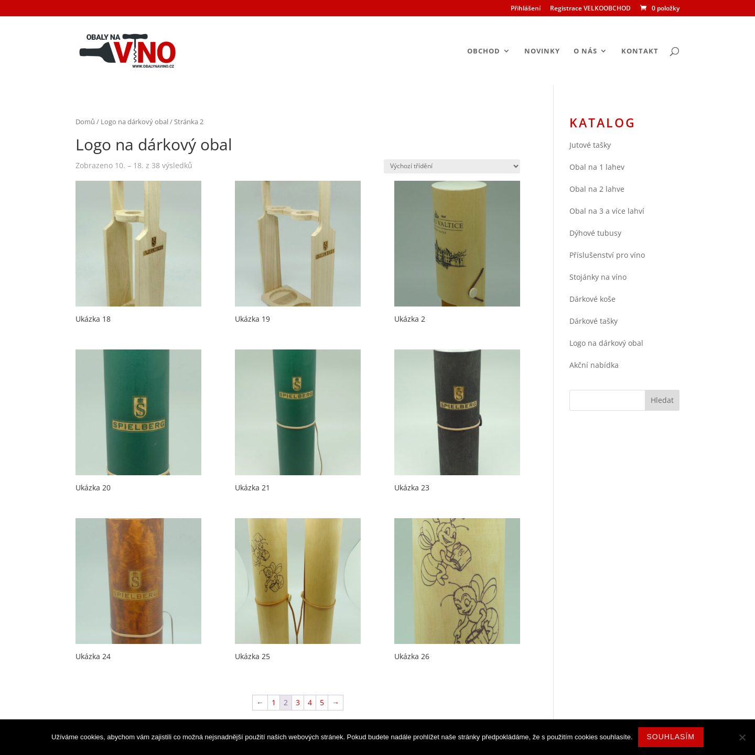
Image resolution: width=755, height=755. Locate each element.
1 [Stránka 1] (274, 702)
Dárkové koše (592, 299)
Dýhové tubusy (595, 233)
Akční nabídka (594, 365)
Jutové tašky (590, 145)
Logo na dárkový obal (134, 121)
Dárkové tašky (593, 321)
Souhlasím (671, 736)
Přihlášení (526, 9)
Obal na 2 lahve (596, 189)
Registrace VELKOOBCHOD (590, 9)
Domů (85, 121)
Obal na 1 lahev (596, 167)
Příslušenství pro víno (607, 255)
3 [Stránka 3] (298, 702)
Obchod (483, 51)
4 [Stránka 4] (310, 702)
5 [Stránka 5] (322, 702)
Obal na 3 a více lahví (606, 211)
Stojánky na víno (598, 277)
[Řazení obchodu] (452, 166)
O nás (585, 51)
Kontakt (640, 51)
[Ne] (742, 737)
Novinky (542, 51)
